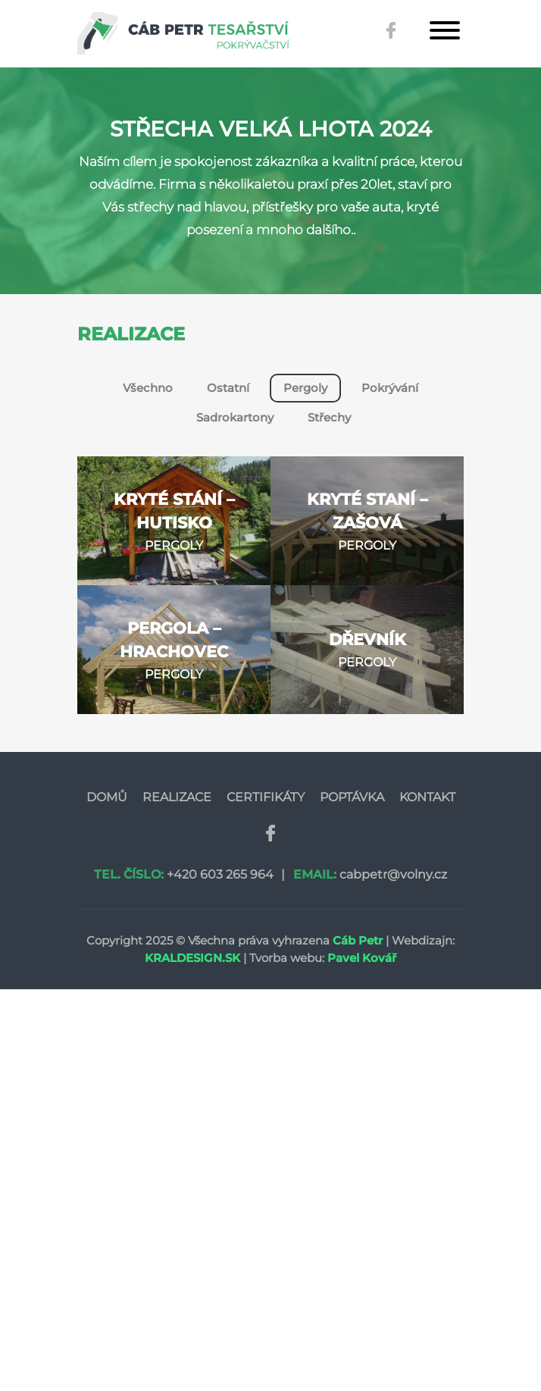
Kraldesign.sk (192, 958)
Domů (106, 797)
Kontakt (427, 797)
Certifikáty (266, 797)
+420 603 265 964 (220, 874)
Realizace (176, 797)
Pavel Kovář (361, 958)
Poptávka (352, 797)
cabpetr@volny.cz (393, 874)
